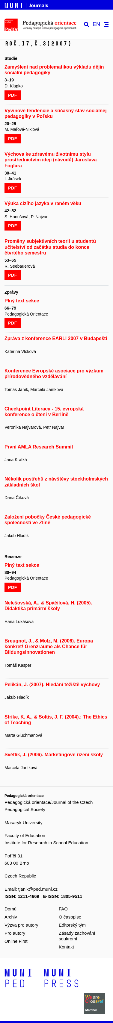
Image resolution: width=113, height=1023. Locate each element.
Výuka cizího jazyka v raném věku (42, 203)
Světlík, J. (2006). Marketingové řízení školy (53, 754)
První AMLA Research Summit (38, 446)
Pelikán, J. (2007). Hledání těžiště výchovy (52, 684)
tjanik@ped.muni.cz (38, 889)
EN (96, 24)
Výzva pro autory (21, 924)
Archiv (10, 916)
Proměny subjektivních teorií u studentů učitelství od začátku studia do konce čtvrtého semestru (50, 247)
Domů (10, 908)
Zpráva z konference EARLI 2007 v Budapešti (55, 338)
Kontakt (66, 946)
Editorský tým (72, 924)
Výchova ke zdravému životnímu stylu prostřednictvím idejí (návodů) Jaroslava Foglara (50, 159)
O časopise (70, 916)
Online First (16, 941)
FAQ (63, 908)
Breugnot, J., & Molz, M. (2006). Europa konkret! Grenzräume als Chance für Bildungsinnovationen (48, 646)
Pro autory (14, 933)
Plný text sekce (21, 300)
